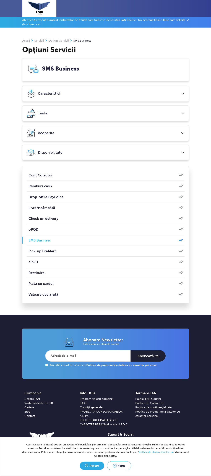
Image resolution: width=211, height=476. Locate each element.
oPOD (33, 229)
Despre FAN (32, 398)
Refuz (121, 465)
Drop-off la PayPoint (45, 197)
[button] (181, 8)
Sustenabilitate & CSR (38, 403)
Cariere (29, 407)
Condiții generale (91, 407)
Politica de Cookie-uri (149, 403)
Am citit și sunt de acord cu (103, 365)
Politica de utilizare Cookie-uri (156, 452)
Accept (94, 465)
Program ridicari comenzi (96, 398)
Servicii (39, 40)
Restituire (36, 273)
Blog (27, 411)
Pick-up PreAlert (42, 251)
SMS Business (39, 240)
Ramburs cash (40, 186)
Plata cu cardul (41, 283)
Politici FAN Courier (148, 398)
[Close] (187, 20)
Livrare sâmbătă (41, 208)
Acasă (26, 40)
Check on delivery (43, 218)
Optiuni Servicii (58, 40)
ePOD (33, 262)
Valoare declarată (43, 294)
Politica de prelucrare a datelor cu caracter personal (121, 365)
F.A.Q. (83, 403)
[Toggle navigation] (188, 8)
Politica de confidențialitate (153, 407)
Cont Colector (40, 175)
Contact (29, 416)
